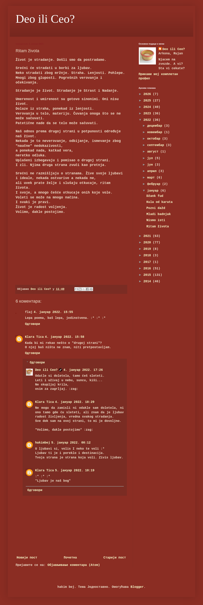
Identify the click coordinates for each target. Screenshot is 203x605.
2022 (148, 120)
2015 (148, 275)
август (153, 151)
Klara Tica (34, 337)
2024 (148, 107)
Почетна (70, 557)
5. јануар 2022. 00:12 (71, 443)
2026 (148, 94)
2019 (148, 249)
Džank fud (154, 196)
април (152, 171)
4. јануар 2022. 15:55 (53, 312)
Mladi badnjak (158, 214)
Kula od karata (159, 202)
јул (151, 158)
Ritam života (157, 226)
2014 (148, 281)
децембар (155, 126)
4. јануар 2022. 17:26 (83, 370)
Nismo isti (155, 220)
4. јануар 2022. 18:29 (74, 402)
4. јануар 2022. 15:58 (64, 337)
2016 (148, 268)
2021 (148, 236)
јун (151, 165)
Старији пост (114, 557)
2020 (148, 242)
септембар (156, 145)
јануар (153, 191)
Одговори (32, 324)
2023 (148, 113)
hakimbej (42, 443)
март (152, 177)
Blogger (137, 587)
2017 (148, 262)
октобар (154, 139)
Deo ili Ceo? (45, 18)
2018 (148, 255)
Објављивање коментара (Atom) (73, 565)
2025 (148, 100)
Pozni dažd (155, 208)
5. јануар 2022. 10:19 (74, 470)
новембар (155, 132)
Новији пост (27, 557)
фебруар (154, 184)
